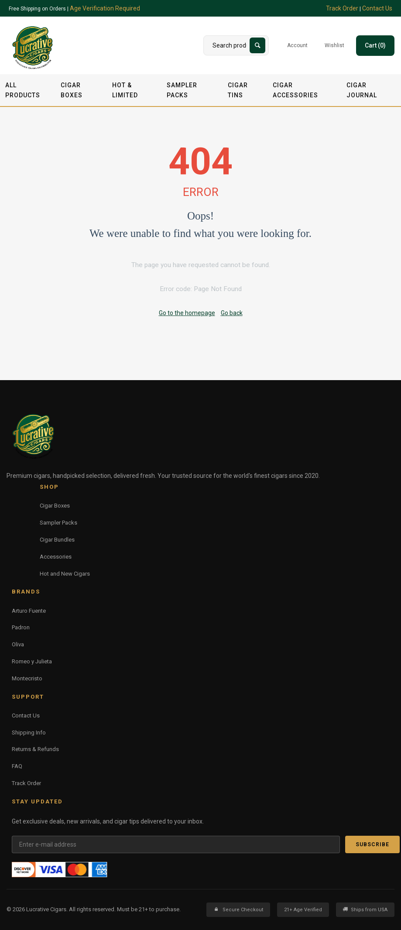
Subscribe (372, 844)
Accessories (56, 556)
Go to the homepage (187, 312)
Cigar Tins (238, 90)
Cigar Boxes (71, 90)
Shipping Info (29, 732)
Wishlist (334, 45)
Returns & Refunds (35, 749)
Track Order (342, 8)
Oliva (18, 644)
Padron (21, 627)
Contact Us (377, 8)
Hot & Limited (125, 90)
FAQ (17, 766)
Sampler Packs (182, 90)
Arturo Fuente (29, 610)
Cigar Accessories (295, 90)
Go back (232, 312)
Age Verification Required (105, 8)
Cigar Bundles (57, 539)
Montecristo (27, 678)
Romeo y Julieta (32, 661)
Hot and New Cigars (65, 573)
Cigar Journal (361, 90)
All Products (22, 90)
